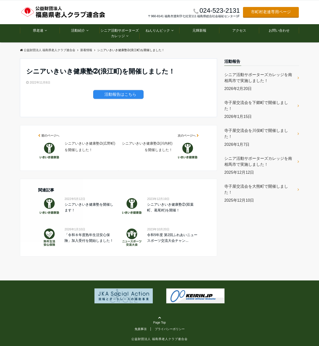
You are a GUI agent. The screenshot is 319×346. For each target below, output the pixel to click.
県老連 (38, 30)
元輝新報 (199, 30)
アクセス (239, 30)
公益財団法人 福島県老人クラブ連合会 (159, 339)
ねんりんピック (158, 30)
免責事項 (141, 329)
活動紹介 (78, 30)
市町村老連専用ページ (271, 12)
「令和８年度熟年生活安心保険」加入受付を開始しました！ (89, 237)
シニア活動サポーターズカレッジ (119, 33)
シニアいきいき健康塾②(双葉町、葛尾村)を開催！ (170, 207)
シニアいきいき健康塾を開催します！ (89, 207)
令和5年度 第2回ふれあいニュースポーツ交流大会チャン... (172, 237)
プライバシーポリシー (170, 329)
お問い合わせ (279, 30)
